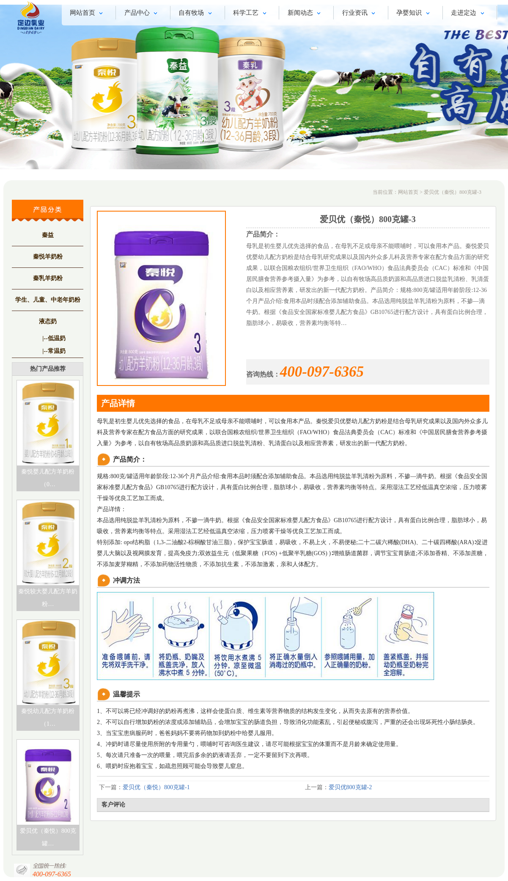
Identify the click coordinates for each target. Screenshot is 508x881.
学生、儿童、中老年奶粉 (47, 300)
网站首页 (88, 13)
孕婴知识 (414, 13)
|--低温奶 (53, 338)
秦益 (48, 235)
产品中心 (142, 13)
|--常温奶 (53, 351)
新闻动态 (306, 13)
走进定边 (469, 13)
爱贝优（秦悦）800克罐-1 (156, 787)
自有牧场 (196, 13)
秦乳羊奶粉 (48, 278)
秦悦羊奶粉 (48, 256)
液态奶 (48, 321)
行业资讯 (360, 13)
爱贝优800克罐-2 (350, 787)
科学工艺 (251, 13)
